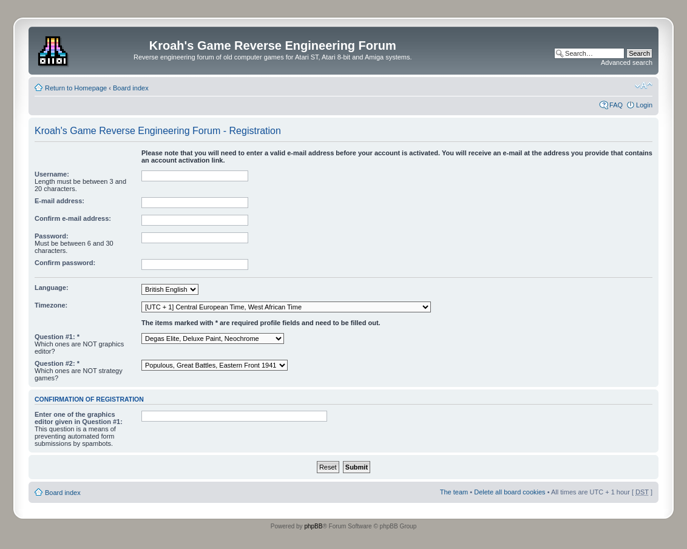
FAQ (616, 105)
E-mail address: (59, 200)
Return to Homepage (76, 88)
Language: (52, 287)
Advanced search (626, 62)
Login (644, 105)
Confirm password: (65, 262)
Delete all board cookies (509, 492)
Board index (131, 88)
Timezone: (51, 305)
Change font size (643, 85)
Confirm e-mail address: (73, 218)
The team (454, 492)
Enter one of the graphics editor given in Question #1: (79, 418)
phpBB (313, 526)
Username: (52, 174)
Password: (52, 236)
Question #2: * (57, 363)
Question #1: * (57, 336)
